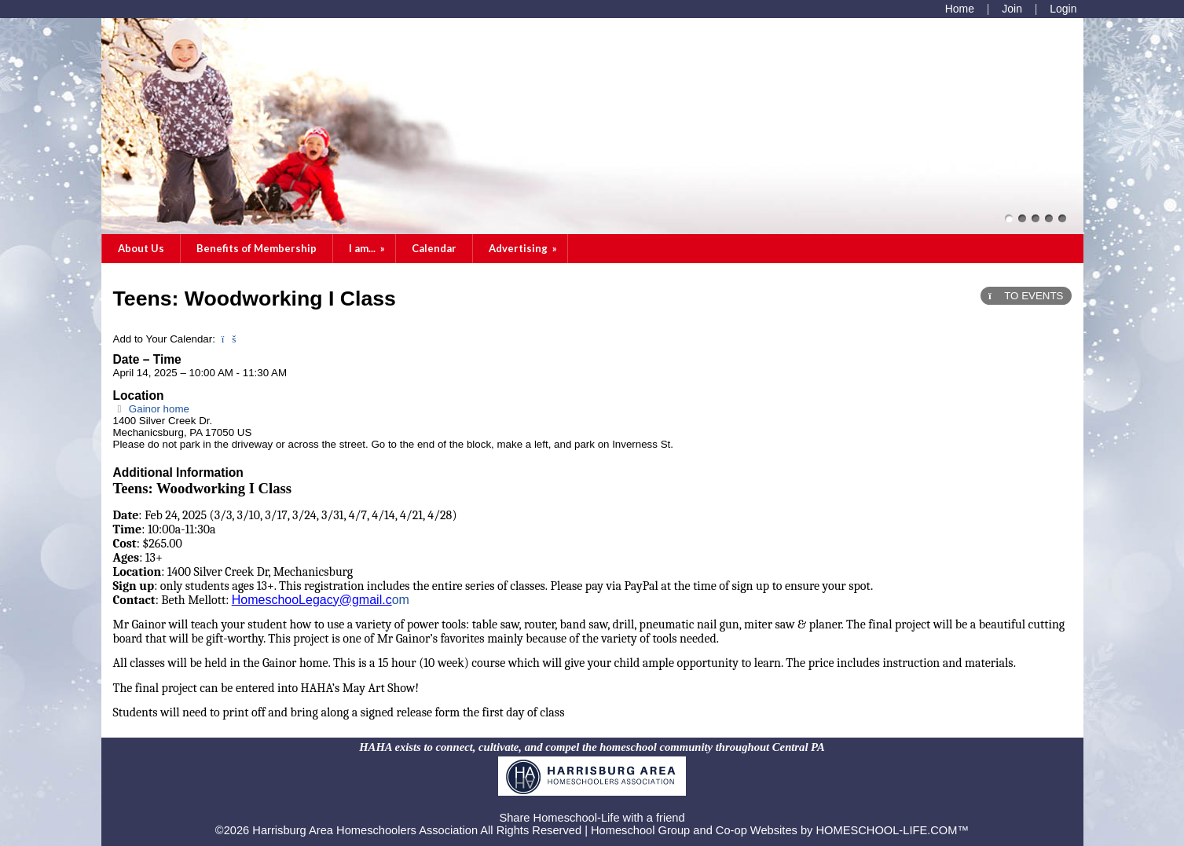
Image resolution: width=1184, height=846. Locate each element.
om (400, 599)
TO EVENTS (1025, 296)
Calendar (434, 248)
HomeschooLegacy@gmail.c (312, 599)
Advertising (524, 248)
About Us (141, 248)
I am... (368, 248)
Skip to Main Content (591, 805)
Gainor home (151, 409)
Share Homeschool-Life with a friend (591, 817)
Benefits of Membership (256, 248)
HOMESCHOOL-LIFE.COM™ (893, 830)
